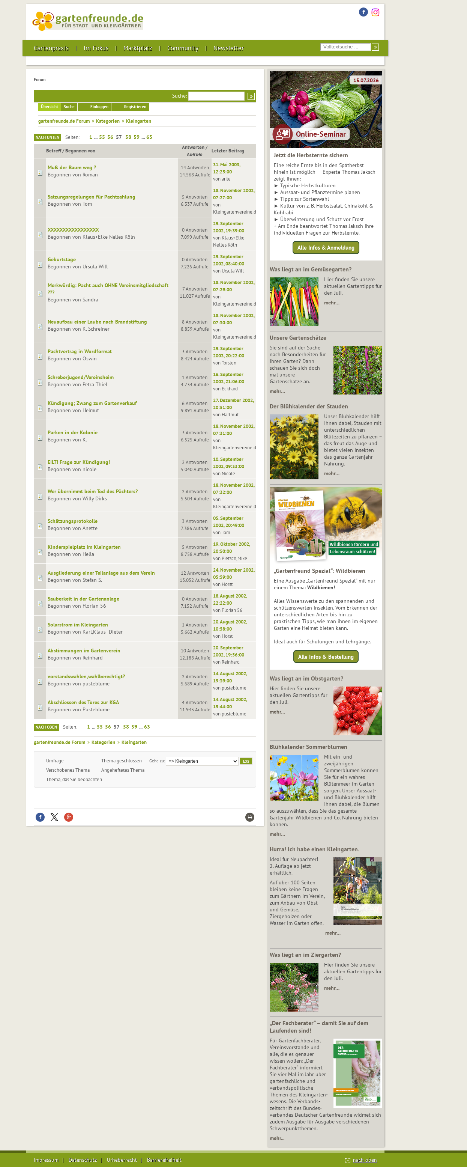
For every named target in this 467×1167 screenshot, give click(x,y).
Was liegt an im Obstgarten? (306, 678)
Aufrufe (195, 154)
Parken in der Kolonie (73, 432)
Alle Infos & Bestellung (326, 656)
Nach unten (47, 137)
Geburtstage (62, 259)
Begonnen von (80, 150)
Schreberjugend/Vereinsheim (81, 377)
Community (182, 48)
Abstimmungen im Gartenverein (84, 650)
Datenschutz (83, 1159)
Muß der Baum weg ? (72, 167)
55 (102, 137)
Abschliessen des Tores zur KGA (83, 702)
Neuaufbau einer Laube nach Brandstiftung (97, 321)
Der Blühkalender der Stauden (309, 406)
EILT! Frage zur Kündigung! (79, 462)
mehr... (277, 1138)
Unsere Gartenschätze (298, 337)
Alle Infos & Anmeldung (325, 247)
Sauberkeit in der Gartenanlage (83, 598)
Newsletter (228, 48)
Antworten (193, 147)
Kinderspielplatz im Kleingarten (84, 547)
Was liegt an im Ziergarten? (305, 954)
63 (149, 137)
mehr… (331, 302)
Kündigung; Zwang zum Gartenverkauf (92, 403)
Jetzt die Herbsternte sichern (311, 155)
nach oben (365, 1159)
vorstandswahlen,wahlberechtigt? (86, 676)
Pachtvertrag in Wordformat (80, 351)
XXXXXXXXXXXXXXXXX (73, 229)
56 (110, 137)
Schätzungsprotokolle (73, 521)
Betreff (53, 150)
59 (137, 137)
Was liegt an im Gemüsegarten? (310, 269)
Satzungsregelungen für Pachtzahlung (91, 196)
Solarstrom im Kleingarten (78, 624)
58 (128, 137)
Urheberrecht (122, 1159)
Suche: (179, 95)
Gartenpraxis (51, 48)
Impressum (46, 1159)
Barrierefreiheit (164, 1159)
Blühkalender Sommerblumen (308, 746)
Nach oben (46, 727)
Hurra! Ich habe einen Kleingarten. (314, 849)
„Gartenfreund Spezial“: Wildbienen (319, 570)
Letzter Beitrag (231, 150)
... (96, 137)
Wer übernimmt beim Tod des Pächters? (93, 491)
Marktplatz (137, 48)
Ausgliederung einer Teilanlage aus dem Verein (101, 572)
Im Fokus (96, 48)
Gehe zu (156, 760)
